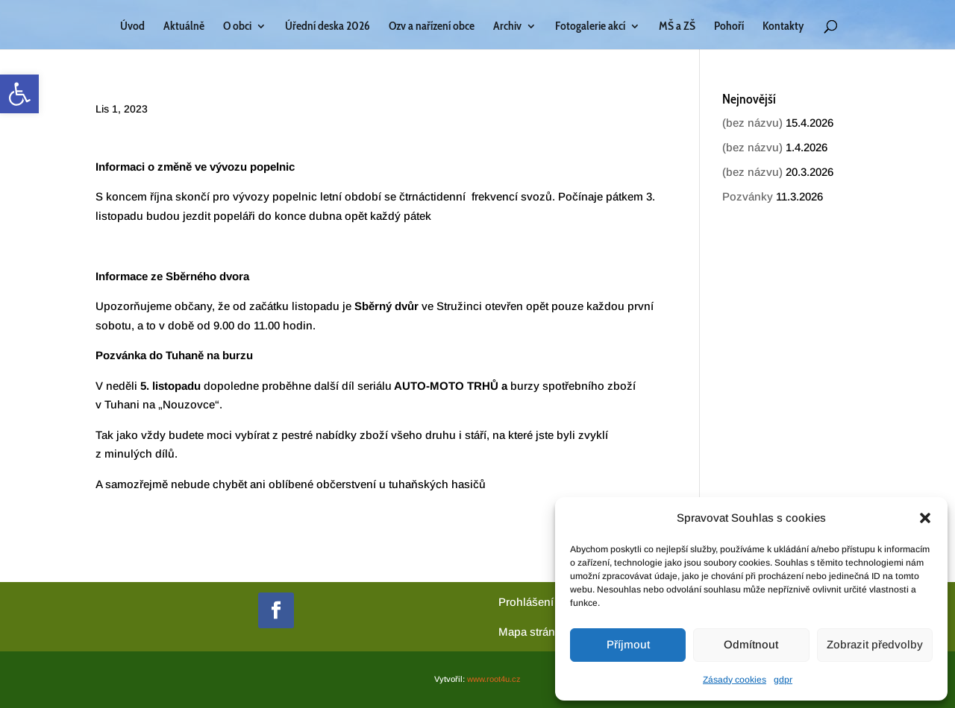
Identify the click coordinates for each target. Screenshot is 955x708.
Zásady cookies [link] (734, 679)
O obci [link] (237, 27)
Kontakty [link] (783, 27)
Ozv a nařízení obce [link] (432, 27)
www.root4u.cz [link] (494, 678)
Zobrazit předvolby (875, 644)
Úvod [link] (132, 27)
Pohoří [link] (729, 27)
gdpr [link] (783, 679)
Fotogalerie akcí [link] (590, 27)
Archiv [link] (507, 27)
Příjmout (628, 644)
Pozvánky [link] (747, 196)
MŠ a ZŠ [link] (677, 27)
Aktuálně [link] (183, 27)
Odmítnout (751, 644)
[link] (19, 94)
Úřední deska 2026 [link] (327, 27)
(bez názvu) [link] (752, 122)
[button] (925, 518)
